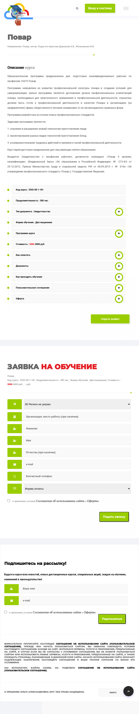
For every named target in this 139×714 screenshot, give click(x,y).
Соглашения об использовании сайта (60, 501)
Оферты (92, 501)
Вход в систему (100, 8)
